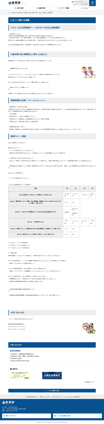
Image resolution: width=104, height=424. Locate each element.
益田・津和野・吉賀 (33, 12)
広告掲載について (89, 382)
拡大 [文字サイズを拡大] (83, 4)
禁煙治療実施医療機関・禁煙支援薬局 (20, 289)
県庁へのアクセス (11, 416)
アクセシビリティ (56, 396)
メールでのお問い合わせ (63, 416)
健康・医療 (20, 12)
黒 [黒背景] (81, 1)
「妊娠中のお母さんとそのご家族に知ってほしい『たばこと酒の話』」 (35, 93)
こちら (24, 77)
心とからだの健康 (42, 12)
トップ (9, 12)
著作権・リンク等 (44, 396)
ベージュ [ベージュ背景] (86, 1)
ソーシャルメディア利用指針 (72, 396)
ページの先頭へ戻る (53, 390)
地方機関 (26, 12)
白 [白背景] (78, 1)
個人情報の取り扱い (31, 396)
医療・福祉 (14, 12)
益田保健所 (49, 12)
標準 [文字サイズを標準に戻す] (87, 4)
